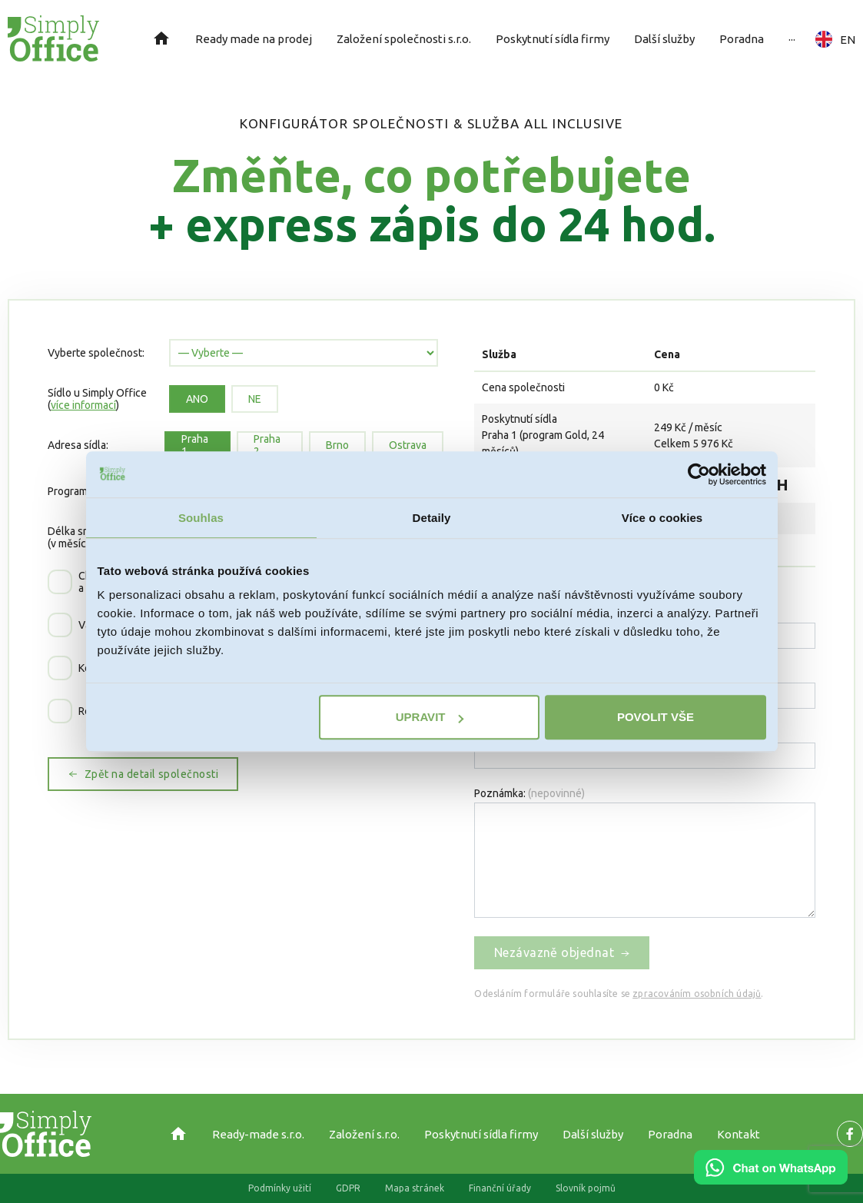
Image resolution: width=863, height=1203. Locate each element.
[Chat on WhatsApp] (771, 1179)
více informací (83, 405)
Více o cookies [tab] (662, 517)
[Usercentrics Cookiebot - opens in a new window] (699, 474)
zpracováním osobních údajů (696, 994)
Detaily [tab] (432, 517)
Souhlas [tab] (201, 517)
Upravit (430, 716)
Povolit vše (655, 716)
